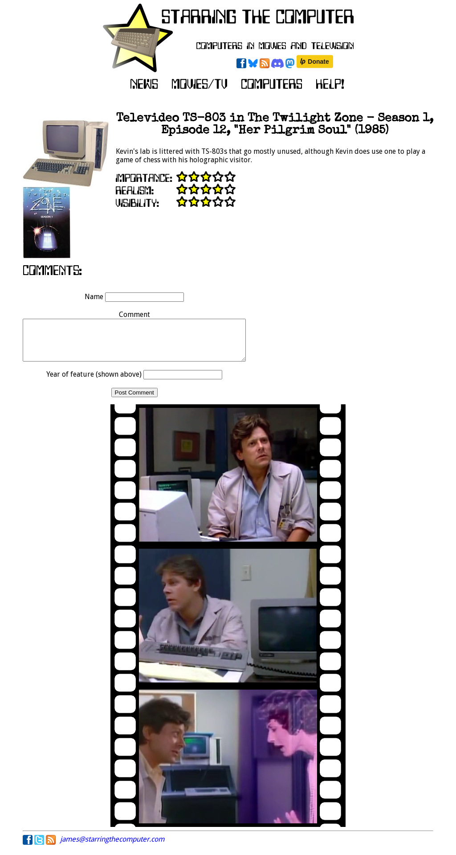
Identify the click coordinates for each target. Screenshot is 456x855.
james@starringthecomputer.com (112, 847)
